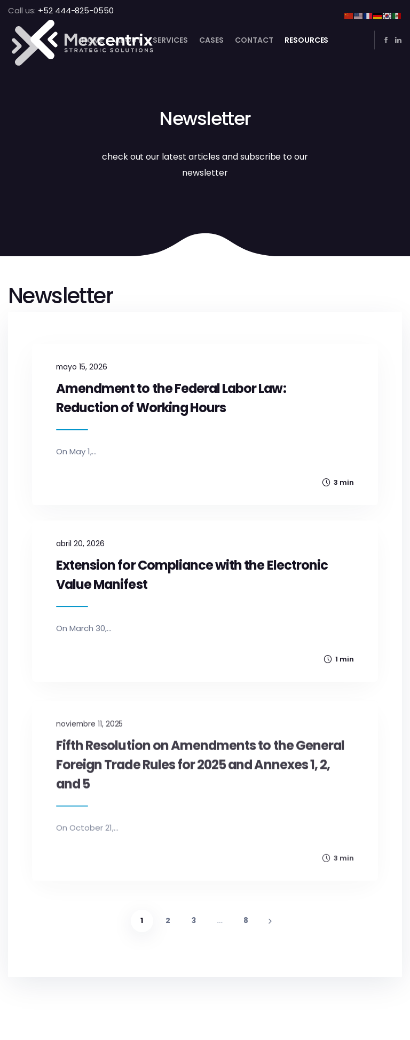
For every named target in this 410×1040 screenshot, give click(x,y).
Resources (307, 40)
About (128, 40)
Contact (254, 40)
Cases (211, 40)
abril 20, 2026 (80, 557)
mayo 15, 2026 (81, 366)
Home (93, 40)
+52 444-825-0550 (76, 10)
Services (170, 40)
